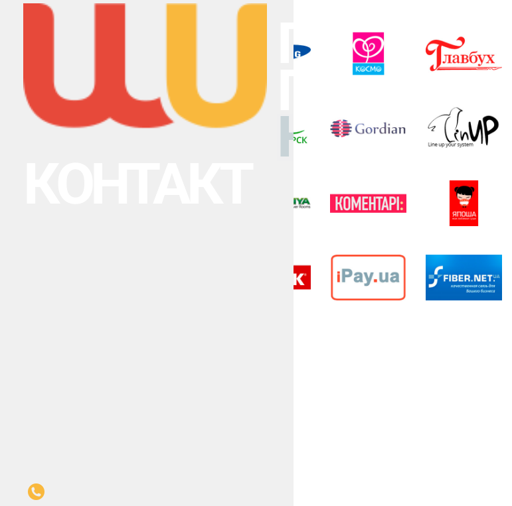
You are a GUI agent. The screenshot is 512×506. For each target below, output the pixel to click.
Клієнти (14, 40)
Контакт (14, 47)
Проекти (14, 33)
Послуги (14, 25)
